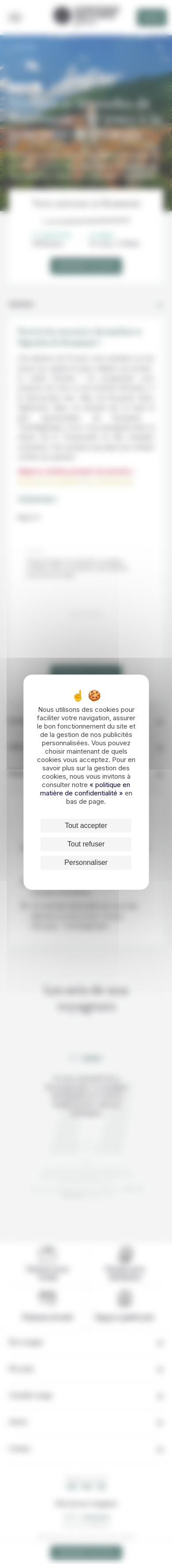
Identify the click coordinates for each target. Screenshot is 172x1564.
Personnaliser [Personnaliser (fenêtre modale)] (86, 862)
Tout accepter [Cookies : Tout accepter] (86, 825)
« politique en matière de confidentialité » (85, 788)
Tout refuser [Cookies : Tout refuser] (86, 844)
